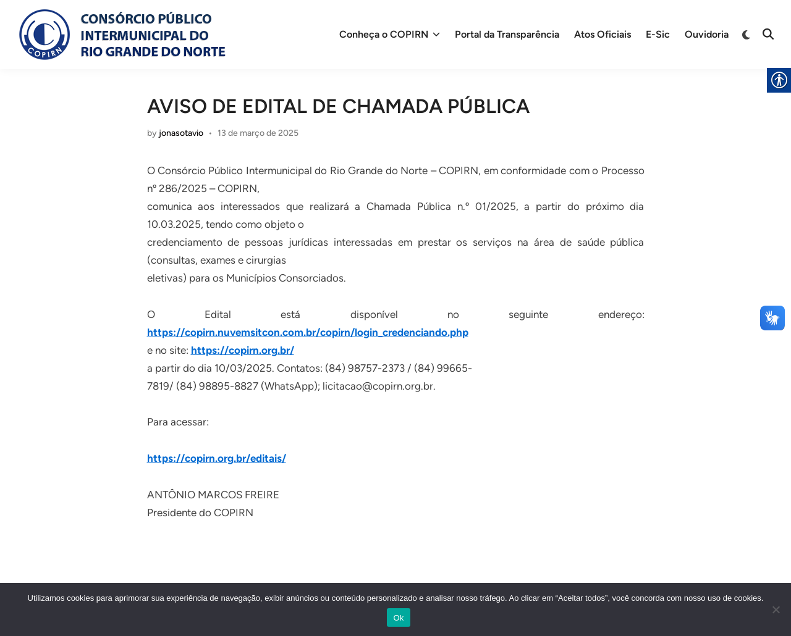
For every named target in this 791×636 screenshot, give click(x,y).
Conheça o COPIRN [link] (389, 34)
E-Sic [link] (658, 34)
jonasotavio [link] (181, 133)
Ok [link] (398, 617)
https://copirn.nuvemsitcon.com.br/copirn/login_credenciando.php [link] (307, 332)
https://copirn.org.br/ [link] (242, 350)
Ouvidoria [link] (707, 34)
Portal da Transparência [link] (507, 34)
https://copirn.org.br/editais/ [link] (216, 458)
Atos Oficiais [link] (602, 34)
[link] (120, 34)
